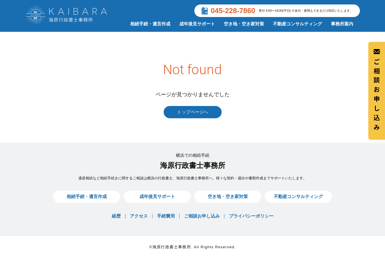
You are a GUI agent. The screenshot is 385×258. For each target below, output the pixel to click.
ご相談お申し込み (376, 91)
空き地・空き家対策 (244, 23)
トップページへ (192, 112)
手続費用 (166, 216)
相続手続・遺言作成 (150, 23)
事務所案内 (342, 23)
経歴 (116, 216)
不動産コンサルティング (297, 23)
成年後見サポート (197, 23)
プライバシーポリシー (251, 216)
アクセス (139, 216)
